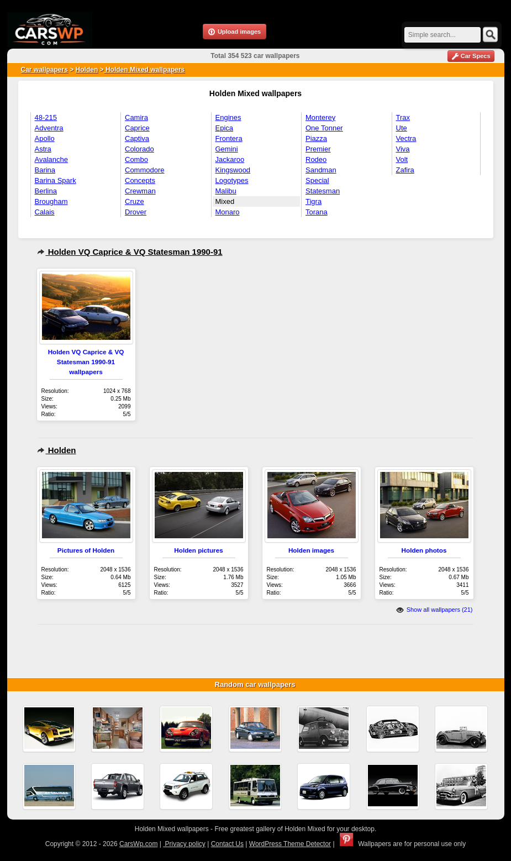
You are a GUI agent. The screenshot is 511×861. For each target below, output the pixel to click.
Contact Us (227, 844)
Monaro (227, 212)
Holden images (311, 550)
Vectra (406, 138)
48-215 (46, 117)
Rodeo (315, 159)
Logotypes (232, 180)
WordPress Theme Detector (290, 844)
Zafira (405, 170)
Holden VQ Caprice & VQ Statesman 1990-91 (130, 251)
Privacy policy (184, 844)
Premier (318, 149)
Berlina (46, 191)
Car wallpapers (44, 70)
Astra (43, 149)
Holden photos (424, 550)
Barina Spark (55, 180)
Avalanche (51, 159)
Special (317, 180)
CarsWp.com (138, 844)
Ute (401, 128)
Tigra (313, 201)
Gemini (226, 149)
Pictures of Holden (85, 550)
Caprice (137, 128)
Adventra (49, 128)
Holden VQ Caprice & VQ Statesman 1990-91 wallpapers (86, 361)
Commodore (145, 170)
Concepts (140, 180)
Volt (402, 159)
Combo (136, 159)
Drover (135, 212)
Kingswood (233, 170)
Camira (136, 117)
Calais (45, 212)
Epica (224, 128)
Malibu (225, 191)
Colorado (139, 149)
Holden (87, 70)
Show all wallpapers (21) (434, 609)
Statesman (322, 191)
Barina (45, 170)
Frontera (229, 138)
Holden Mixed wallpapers (144, 70)
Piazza (316, 138)
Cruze (134, 201)
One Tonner (324, 128)
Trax (403, 117)
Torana (316, 212)
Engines (228, 117)
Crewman (140, 191)
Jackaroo (230, 159)
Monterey (320, 117)
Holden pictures (198, 550)
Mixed (225, 201)
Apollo (45, 138)
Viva (403, 149)
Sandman (320, 170)
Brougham (51, 201)
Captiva (137, 138)
